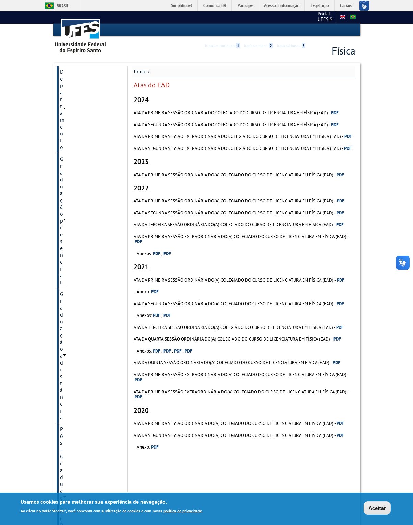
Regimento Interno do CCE (85, 151)
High (322, 30)
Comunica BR (214, 5)
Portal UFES (289, 17)
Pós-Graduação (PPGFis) (88, 106)
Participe (245, 5)
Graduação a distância (85, 94)
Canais (346, 5)
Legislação (320, 5)
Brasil (63, 5)
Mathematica (75, 118)
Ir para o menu (258, 29)
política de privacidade (182, 510)
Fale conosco (321, 17)
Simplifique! (181, 5)
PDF (335, 112)
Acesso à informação (281, 5)
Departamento (76, 71)
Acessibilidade (314, 30)
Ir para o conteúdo (222, 29)
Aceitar (377, 508)
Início (140, 71)
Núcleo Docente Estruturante (78, 133)
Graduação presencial (85, 83)
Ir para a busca (291, 29)
